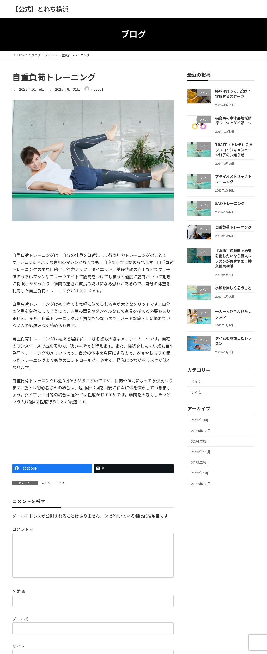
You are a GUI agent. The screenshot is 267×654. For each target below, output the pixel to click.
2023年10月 (201, 452)
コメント (23, 529)
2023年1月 (200, 473)
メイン (45, 483)
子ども (60, 483)
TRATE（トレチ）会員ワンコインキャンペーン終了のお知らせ (234, 149)
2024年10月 (201, 431)
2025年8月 (200, 420)
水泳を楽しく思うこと (233, 288)
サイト (18, 646)
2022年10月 (201, 484)
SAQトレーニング (230, 203)
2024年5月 (200, 441)
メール (21, 618)
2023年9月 (200, 462)
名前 (19, 591)
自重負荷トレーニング (233, 227)
